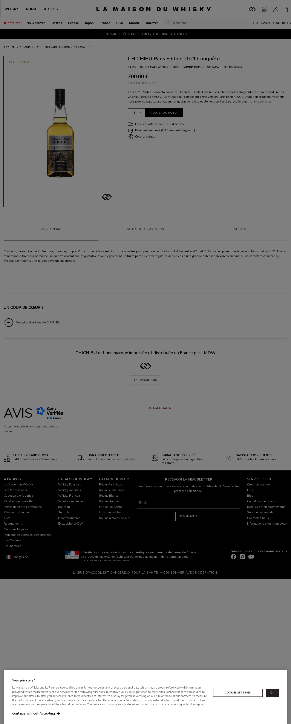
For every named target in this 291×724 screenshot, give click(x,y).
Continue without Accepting (33, 720)
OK (272, 698)
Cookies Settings (238, 698)
